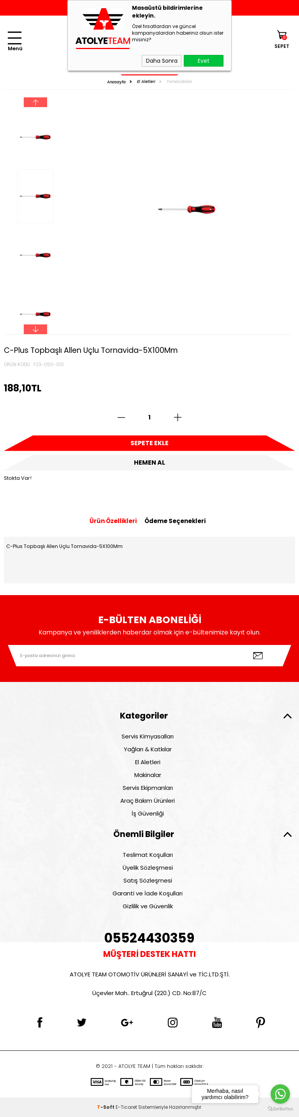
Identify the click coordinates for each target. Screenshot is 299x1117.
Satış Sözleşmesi (147, 880)
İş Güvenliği (148, 813)
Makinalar (147, 775)
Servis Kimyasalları (147, 736)
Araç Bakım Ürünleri (147, 800)
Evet (203, 61)
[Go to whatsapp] (280, 1094)
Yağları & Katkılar (148, 749)
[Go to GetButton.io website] (280, 1109)
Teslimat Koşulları (148, 855)
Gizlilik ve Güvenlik (148, 906)
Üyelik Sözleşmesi (148, 867)
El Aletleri (147, 762)
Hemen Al (149, 462)
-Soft (106, 1107)
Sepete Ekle (149, 443)
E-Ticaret (126, 1107)
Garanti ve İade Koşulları (148, 893)
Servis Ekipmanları (148, 788)
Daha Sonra (162, 61)
